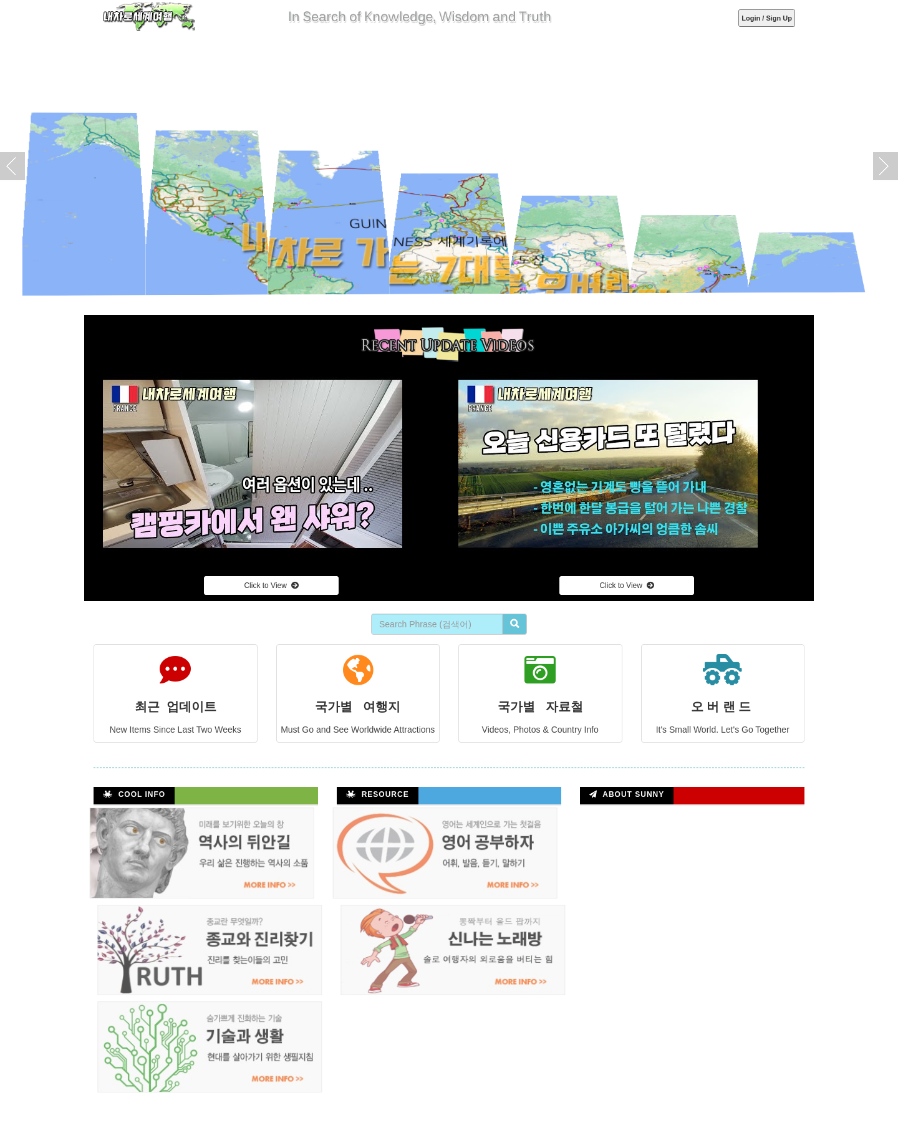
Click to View (271, 585)
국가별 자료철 (540, 683)
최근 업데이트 (175, 683)
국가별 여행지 (358, 683)
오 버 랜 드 (723, 683)
